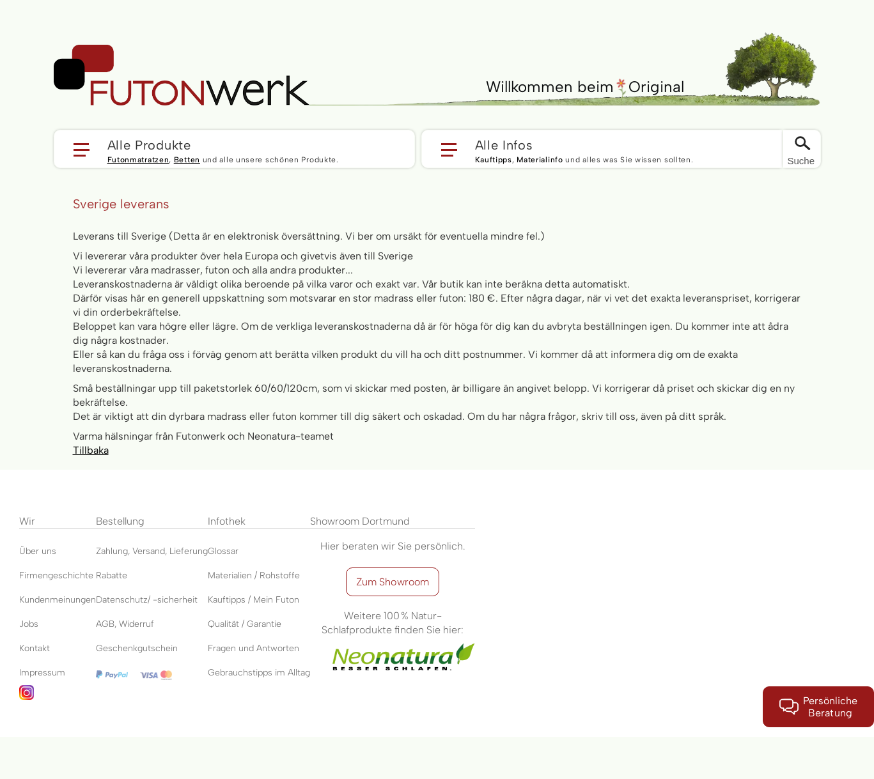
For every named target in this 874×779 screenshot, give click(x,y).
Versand (148, 551)
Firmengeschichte (56, 575)
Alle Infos (504, 144)
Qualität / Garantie (244, 624)
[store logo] (181, 75)
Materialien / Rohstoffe (254, 575)
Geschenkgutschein (137, 648)
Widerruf (136, 624)
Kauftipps (493, 159)
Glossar (223, 551)
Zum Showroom (393, 582)
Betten (187, 159)
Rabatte (111, 575)
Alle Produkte (149, 144)
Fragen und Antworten (253, 648)
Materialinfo (540, 159)
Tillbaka (91, 450)
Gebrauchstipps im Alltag (259, 672)
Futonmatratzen (138, 159)
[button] (234, 149)
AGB (105, 624)
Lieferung (188, 551)
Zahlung (112, 551)
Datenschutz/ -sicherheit (147, 599)
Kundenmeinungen (57, 599)
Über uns (37, 551)
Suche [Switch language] (801, 160)
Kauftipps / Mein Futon (253, 599)
